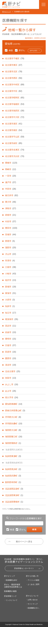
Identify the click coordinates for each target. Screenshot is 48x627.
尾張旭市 (11, 319)
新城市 (10, 287)
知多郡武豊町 (13, 476)
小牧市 (10, 274)
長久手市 (11, 397)
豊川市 (10, 202)
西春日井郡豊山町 (15, 410)
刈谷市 (10, 221)
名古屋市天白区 (14, 156)
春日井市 (11, 195)
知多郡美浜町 (13, 469)
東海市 (10, 293)
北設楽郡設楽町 (14, 489)
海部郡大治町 (13, 430)
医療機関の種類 (10, 591)
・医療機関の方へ (32, 608)
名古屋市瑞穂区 (14, 104)
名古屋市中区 (13, 91)
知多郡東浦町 (13, 456)
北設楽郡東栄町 (14, 495)
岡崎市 (10, 169)
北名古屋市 (12, 371)
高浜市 (10, 326)
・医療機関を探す (10, 580)
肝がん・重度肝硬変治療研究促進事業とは (13, 586)
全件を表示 (33, 51)
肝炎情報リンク (10, 596)
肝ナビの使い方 (32, 576)
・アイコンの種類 (32, 580)
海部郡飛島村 (13, 443)
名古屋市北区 (13, 71)
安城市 (10, 234)
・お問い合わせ (32, 600)
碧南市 (10, 215)
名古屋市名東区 (14, 150)
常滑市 (10, 260)
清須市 (10, 365)
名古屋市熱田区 (14, 111)
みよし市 (11, 384)
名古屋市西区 (13, 78)
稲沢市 (10, 280)
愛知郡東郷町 (13, 404)
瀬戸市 (10, 182)
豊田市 (11, 228)
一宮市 (10, 176)
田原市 (10, 352)
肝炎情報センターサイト (24, 568)
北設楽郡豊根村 (14, 502)
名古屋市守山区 (14, 137)
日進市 (10, 345)
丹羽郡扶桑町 (13, 423)
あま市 (10, 391)
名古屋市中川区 (14, 117)
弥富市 (10, 378)
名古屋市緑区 (13, 143)
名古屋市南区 (13, 130)
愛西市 (10, 358)
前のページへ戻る (24, 541)
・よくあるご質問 (32, 584)
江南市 (10, 267)
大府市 (10, 300)
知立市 (10, 313)
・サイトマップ (32, 604)
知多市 (10, 306)
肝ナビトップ (6, 11)
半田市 (10, 189)
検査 (12, 529)
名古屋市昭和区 (14, 98)
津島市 (10, 208)
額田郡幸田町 (13, 482)
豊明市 (10, 339)
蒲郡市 (10, 247)
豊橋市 (11, 163)
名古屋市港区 (13, 124)
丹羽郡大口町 (13, 417)
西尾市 (10, 241)
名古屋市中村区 (14, 84)
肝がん (23, 529)
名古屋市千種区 (14, 58)
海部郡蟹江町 (13, 437)
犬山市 (10, 254)
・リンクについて (10, 600)
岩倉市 (10, 332)
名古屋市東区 (13, 65)
